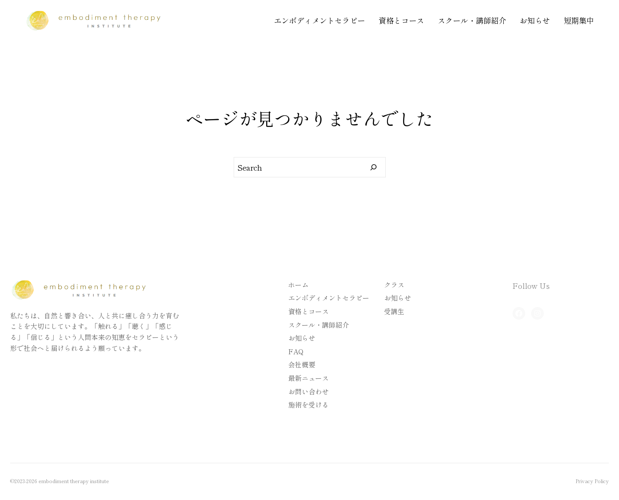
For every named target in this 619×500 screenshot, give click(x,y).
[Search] (374, 167)
